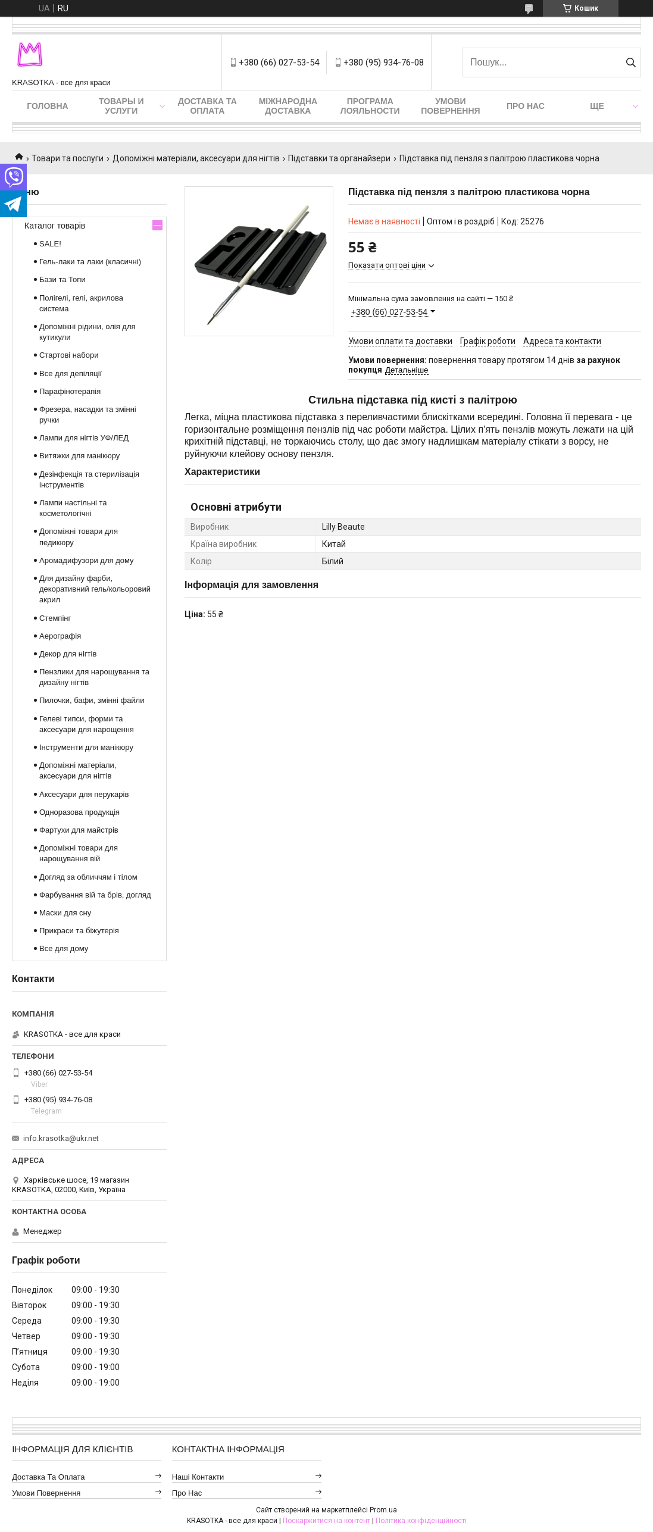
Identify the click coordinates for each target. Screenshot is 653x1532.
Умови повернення (450, 105)
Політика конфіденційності (421, 1521)
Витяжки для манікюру (79, 455)
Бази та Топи (62, 279)
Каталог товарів (54, 225)
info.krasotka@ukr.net (61, 1138)
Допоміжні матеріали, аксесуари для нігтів (196, 158)
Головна (47, 106)
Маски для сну (65, 912)
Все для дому (63, 948)
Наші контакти (198, 1476)
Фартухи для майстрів (78, 830)
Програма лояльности (370, 105)
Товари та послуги (68, 158)
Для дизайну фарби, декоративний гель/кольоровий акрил (95, 589)
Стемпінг (55, 618)
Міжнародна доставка (288, 105)
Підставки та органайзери (339, 158)
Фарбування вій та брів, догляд (95, 894)
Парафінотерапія (70, 391)
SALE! (50, 243)
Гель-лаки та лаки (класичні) (90, 261)
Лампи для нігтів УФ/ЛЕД (84, 437)
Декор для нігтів (67, 653)
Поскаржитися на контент (326, 1521)
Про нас (526, 106)
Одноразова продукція (79, 812)
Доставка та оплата (207, 105)
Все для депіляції (70, 373)
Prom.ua (383, 1510)
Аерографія (60, 635)
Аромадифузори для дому (86, 560)
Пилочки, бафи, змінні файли (91, 700)
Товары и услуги (121, 105)
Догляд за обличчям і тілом (88, 877)
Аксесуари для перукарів (84, 794)
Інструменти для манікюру (86, 747)
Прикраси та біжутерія (79, 930)
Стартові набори (68, 355)
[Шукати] (630, 62)
